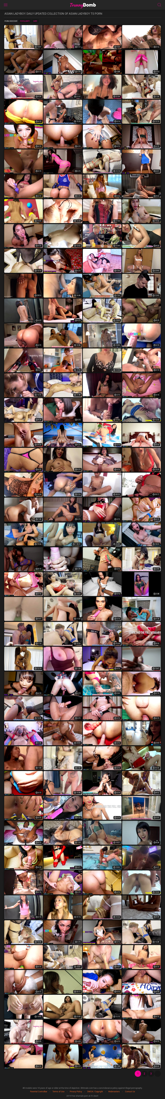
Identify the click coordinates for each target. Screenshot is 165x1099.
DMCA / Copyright (95, 1091)
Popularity (25, 21)
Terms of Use (58, 1091)
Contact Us (130, 1091)
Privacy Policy (76, 1091)
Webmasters (114, 1091)
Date (35, 21)
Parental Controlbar (38, 1091)
